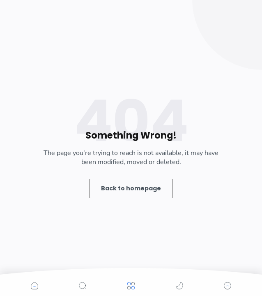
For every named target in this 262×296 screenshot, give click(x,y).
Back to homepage (131, 188)
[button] (34, 286)
